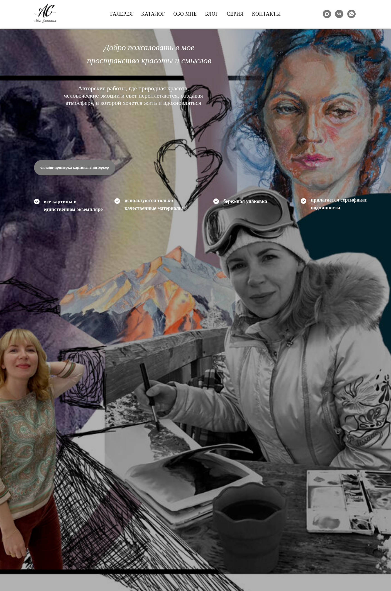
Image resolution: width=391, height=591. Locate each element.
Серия (235, 14)
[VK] (339, 14)
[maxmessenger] (327, 14)
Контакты (266, 14)
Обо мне (185, 14)
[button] (74, 167)
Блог (212, 14)
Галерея (121, 14)
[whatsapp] (351, 14)
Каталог (153, 14)
